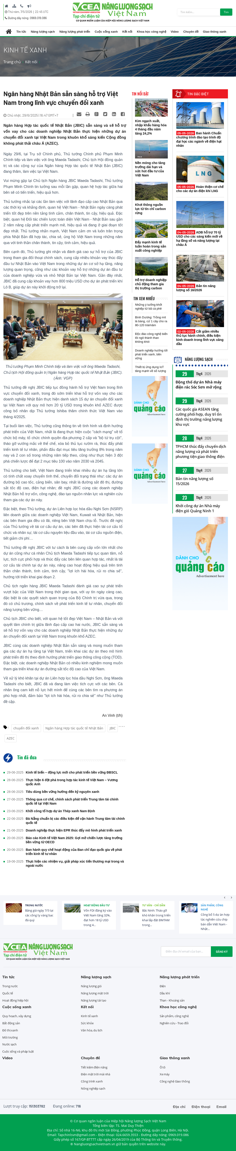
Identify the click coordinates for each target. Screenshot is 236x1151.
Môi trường (10, 1037)
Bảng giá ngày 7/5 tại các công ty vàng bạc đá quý (39, 915)
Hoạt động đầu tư (97, 905)
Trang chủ (12, 61)
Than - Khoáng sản (172, 1000)
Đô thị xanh (10, 1030)
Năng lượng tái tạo (93, 1000)
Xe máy (165, 1074)
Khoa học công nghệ (151, 31)
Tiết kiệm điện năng (94, 1067)
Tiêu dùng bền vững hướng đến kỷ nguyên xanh (62, 792)
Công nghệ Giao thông (175, 1081)
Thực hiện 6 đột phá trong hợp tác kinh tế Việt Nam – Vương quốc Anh (72, 782)
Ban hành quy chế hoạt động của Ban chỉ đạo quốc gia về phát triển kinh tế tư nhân (74, 852)
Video (175, 31)
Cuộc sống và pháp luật (18, 1051)
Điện (163, 986)
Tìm (226, 12)
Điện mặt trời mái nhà (95, 1074)
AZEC (11, 738)
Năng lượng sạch (43, 31)
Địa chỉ (179, 1106)
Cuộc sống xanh (106, 31)
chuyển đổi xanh (26, 728)
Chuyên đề (190, 31)
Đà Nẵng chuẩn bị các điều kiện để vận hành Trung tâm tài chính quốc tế (75, 821)
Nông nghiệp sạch (93, 1088)
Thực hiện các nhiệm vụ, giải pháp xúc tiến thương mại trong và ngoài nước (75, 863)
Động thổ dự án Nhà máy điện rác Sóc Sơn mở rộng (199, 385)
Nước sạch (9, 1044)
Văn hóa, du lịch (91, 1030)
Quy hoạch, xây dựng (16, 1016)
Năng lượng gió (91, 986)
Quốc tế (7, 993)
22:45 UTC (41, 12)
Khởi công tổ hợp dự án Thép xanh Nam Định (60, 811)
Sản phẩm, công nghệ (212, 907)
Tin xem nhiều (144, 298)
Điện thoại (201, 1106)
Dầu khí (165, 993)
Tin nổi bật (140, 94)
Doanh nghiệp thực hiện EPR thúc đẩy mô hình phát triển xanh (74, 830)
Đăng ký (222, 951)
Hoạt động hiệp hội (15, 1000)
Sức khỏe (87, 1023)
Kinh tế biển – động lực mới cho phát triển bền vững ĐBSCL (72, 772)
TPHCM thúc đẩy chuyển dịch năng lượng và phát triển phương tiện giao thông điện (201, 451)
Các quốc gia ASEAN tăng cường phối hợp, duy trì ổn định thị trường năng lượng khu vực (199, 417)
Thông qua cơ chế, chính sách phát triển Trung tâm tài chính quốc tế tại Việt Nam (72, 801)
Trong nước (34, 905)
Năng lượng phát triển (74, 31)
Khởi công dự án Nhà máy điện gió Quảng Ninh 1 (198, 508)
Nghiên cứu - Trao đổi (174, 1023)
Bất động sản (11, 1023)
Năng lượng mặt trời (94, 993)
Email (221, 1106)
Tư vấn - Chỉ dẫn (153, 905)
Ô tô (163, 1067)
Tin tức (21, 31)
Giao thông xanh (214, 31)
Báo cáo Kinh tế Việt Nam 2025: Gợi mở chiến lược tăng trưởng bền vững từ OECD (74, 840)
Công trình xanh (92, 1081)
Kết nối (127, 31)
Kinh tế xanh (89, 1016)
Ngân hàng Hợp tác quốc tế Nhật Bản (74, 728)
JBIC (113, 728)
